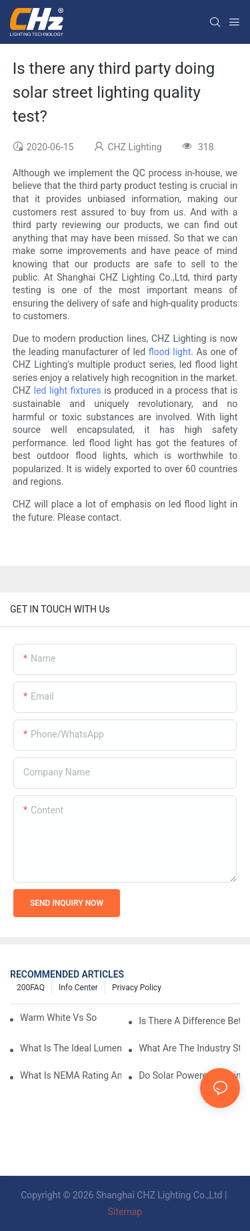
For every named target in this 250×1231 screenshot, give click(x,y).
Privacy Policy (136, 987)
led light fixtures (67, 390)
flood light (170, 351)
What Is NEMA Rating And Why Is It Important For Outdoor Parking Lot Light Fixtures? (70, 1075)
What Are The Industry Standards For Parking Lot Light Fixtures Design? (189, 1048)
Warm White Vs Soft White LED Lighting (58, 1017)
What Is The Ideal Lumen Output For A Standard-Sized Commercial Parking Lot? (70, 1048)
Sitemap (125, 1211)
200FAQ (31, 987)
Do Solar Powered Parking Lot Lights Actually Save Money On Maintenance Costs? (189, 1075)
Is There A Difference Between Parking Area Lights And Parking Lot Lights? (189, 1021)
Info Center (78, 987)
